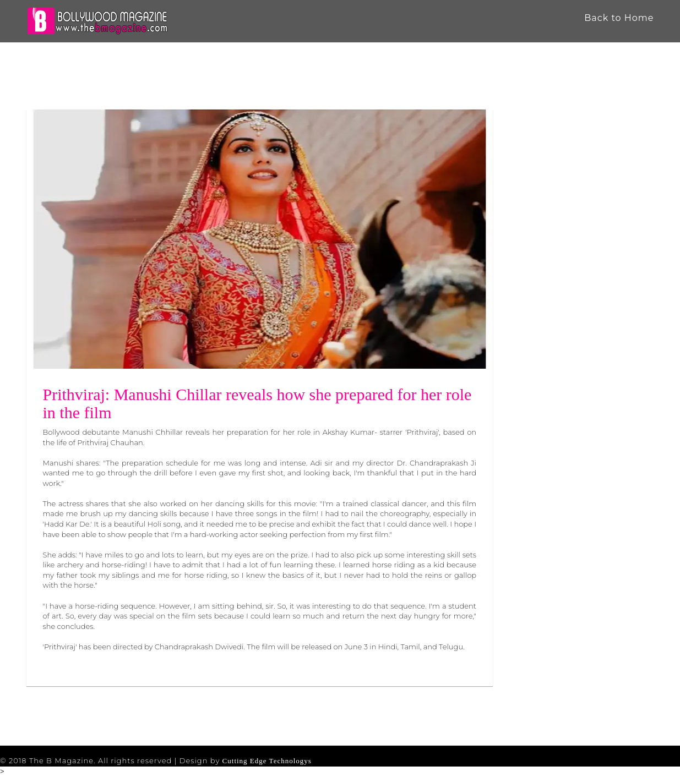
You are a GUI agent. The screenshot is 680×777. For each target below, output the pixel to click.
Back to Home (619, 18)
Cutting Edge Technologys (267, 761)
